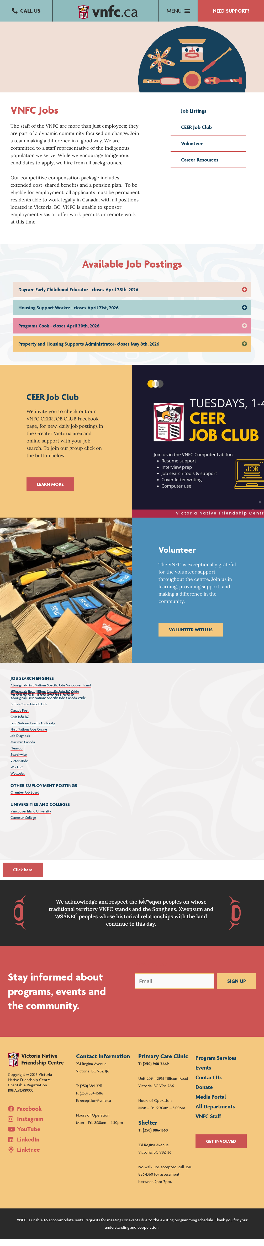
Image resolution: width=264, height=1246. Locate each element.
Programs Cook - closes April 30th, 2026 (58, 333)
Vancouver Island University (30, 818)
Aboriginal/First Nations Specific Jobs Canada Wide (48, 705)
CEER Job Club (196, 134)
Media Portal (211, 1104)
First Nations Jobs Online (28, 736)
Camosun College (23, 824)
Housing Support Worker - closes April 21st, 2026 (68, 315)
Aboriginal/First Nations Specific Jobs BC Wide (44, 698)
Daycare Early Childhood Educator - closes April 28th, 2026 (78, 297)
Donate (204, 1094)
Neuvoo (16, 755)
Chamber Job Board (24, 799)
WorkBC (16, 774)
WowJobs (17, 780)
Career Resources (199, 167)
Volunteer (192, 150)
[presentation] (174, 1010)
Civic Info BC (19, 724)
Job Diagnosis (20, 743)
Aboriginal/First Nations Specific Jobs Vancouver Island (50, 692)
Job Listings (193, 118)
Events (203, 1074)
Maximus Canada (22, 749)
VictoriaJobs (19, 768)
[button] (26, 10)
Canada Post (19, 717)
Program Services (216, 1065)
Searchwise (18, 761)
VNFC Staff (208, 1123)
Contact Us (209, 1084)
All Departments (215, 1113)
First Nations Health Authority (32, 730)
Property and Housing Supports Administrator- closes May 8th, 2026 (88, 351)
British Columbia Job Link (28, 711)
